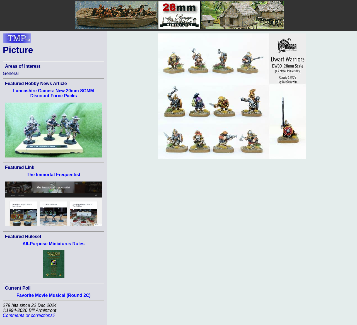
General (11, 73)
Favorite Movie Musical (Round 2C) (53, 295)
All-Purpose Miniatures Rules (54, 243)
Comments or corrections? (29, 315)
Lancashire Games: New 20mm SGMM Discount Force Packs (53, 93)
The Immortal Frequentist (53, 174)
